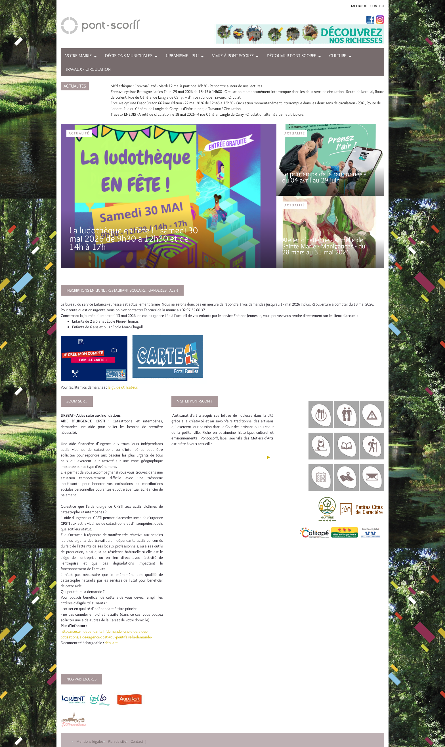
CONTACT (377, 6)
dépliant (112, 642)
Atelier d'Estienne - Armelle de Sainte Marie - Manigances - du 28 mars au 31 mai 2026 (323, 246)
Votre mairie (78, 55)
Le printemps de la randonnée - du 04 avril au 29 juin (324, 177)
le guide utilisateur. (123, 387)
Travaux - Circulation (88, 69)
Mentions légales (90, 741)
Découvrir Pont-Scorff (291, 55)
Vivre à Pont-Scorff (232, 55)
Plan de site (117, 741)
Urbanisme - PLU (182, 55)
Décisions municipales (128, 55)
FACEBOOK (359, 6)
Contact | (138, 741)
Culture (337, 55)
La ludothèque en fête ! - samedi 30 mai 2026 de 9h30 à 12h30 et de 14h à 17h (133, 238)
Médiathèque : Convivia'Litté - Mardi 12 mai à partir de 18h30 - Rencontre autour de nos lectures (186, 85)
